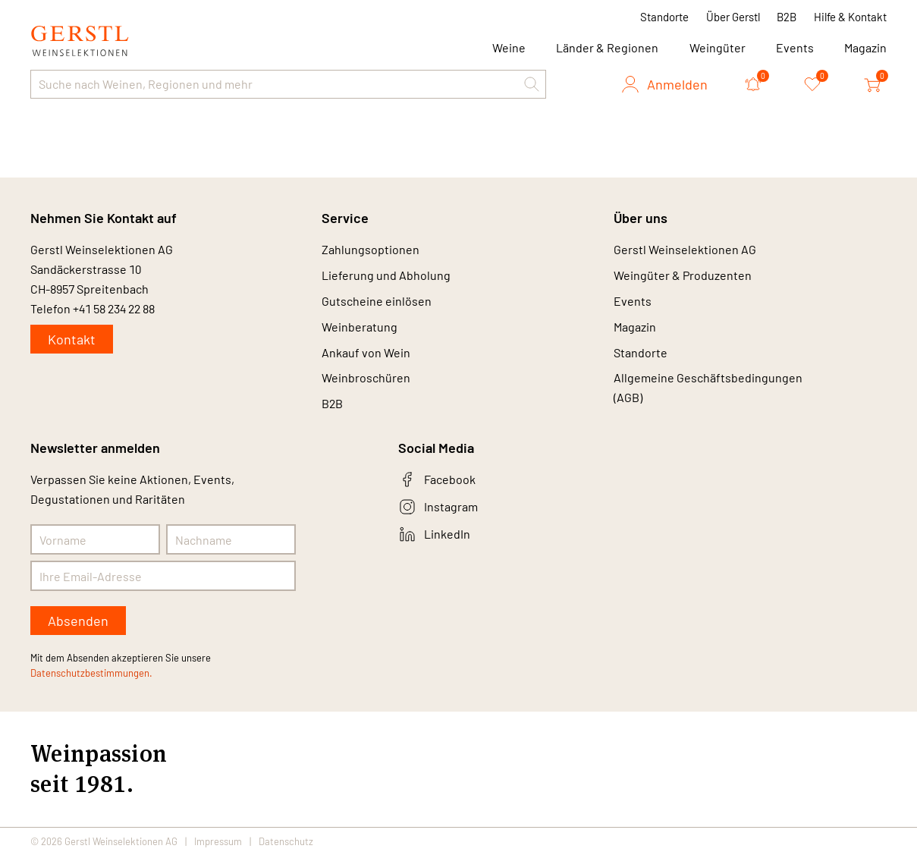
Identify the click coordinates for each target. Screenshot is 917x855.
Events (795, 47)
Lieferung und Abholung (386, 275)
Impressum (218, 841)
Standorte (664, 17)
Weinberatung (359, 326)
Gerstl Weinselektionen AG (685, 249)
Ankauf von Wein (366, 352)
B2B (786, 17)
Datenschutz (286, 841)
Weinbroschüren (366, 378)
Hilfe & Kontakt (850, 17)
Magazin (865, 47)
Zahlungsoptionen (370, 249)
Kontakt (72, 339)
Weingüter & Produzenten (683, 275)
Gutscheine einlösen (377, 301)
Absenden (78, 621)
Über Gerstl (733, 17)
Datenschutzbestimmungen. (91, 674)
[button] (532, 84)
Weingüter (717, 47)
